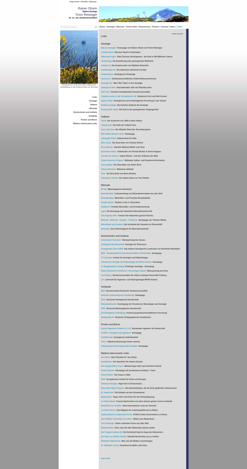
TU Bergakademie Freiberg (112, 266)
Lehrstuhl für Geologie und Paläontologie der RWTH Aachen (126, 262)
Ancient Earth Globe (109, 109)
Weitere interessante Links (85, 123)
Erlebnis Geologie (108, 105)
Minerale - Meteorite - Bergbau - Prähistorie (119, 220)
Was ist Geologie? (108, 48)
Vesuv (103, 121)
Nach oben (105, 458)
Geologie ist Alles (108, 87)
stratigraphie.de (107, 317)
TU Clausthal (106, 258)
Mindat (104, 189)
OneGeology (106, 61)
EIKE (103, 379)
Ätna (103, 173)
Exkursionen (144, 27)
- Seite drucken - (177, 34)
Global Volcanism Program (112, 160)
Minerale (120, 27)
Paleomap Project (108, 57)
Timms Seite (131, 27)
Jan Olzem (105, 357)
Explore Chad (107, 101)
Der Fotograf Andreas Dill (111, 432)
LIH (102, 280)
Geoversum (106, 79)
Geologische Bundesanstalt (112, 244)
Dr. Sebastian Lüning (110, 445)
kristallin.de (106, 65)
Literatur (164, 27)
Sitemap (92, 2)
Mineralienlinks (107, 193)
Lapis (103, 211)
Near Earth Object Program (112, 388)
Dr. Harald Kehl (107, 392)
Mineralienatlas (107, 198)
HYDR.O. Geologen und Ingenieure (116, 333)
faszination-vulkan (108, 151)
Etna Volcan (106, 143)
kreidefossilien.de (108, 70)
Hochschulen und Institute (85, 112)
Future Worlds (107, 375)
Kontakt (84, 2)
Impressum (75, 2)
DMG (103, 308)
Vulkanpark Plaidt (108, 138)
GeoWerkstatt (107, 337)
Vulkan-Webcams (108, 169)
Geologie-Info (106, 83)
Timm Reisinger (107, 423)
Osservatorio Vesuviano (111, 240)
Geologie (111, 27)
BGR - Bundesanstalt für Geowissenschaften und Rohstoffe (126, 253)
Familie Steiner (107, 202)
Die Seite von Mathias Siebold (113, 436)
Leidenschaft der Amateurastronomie (116, 414)
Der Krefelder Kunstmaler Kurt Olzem (116, 419)
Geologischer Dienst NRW (112, 249)
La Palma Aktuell (108, 401)
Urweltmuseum (107, 52)
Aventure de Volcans (109, 156)
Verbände (93, 116)
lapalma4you (106, 397)
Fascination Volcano (109, 178)
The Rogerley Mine (109, 216)
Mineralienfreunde (108, 304)
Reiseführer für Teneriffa (111, 406)
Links (179, 27)
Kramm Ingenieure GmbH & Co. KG (116, 328)
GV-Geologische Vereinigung (113, 313)
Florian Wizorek (107, 370)
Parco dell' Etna (107, 129)
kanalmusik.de (107, 74)
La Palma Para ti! (108, 410)
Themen (155, 27)
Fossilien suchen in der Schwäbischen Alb (118, 96)
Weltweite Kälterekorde (111, 441)
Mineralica (105, 229)
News (172, 27)
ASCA (103, 342)
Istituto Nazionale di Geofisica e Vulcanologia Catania (123, 271)
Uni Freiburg (106, 275)
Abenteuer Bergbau (109, 384)
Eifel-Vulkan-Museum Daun (112, 134)
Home (102, 27)
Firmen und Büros (89, 120)
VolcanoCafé (106, 125)
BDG (103, 291)
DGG (103, 300)
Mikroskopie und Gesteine (112, 224)
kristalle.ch (105, 207)
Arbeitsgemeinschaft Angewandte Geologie (119, 346)
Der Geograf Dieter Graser (112, 366)
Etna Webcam (107, 147)
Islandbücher (106, 362)
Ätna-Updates (107, 165)
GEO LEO (105, 92)
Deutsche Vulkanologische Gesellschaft (117, 295)
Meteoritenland (107, 428)
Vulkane (93, 105)
